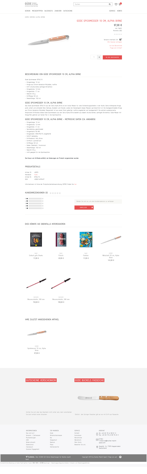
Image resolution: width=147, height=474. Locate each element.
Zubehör (58, 11)
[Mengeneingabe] (94, 57)
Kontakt (76, 433)
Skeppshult (53, 440)
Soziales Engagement (32, 449)
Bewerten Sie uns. (80, 444)
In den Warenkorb (112, 57)
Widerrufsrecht (30, 442)
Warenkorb (77, 440)
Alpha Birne (40, 17)
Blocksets (49, 11)
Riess (51, 444)
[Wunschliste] (115, 4)
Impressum (29, 447)
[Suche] (109, 4)
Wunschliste (78, 438)
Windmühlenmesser (56, 435)
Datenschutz (29, 444)
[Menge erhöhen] (99, 57)
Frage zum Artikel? (116, 48)
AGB (27, 440)
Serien (27, 11)
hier (75, 184)
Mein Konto (77, 442)
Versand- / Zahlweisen (33, 435)
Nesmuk (52, 442)
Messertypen (37, 11)
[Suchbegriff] (90, 4)
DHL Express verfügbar (114, 42)
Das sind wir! (30, 433)
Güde (35, 175)
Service (112, 11)
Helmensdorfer (54, 447)
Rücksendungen (31, 438)
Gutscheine (67, 11)
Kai (51, 438)
